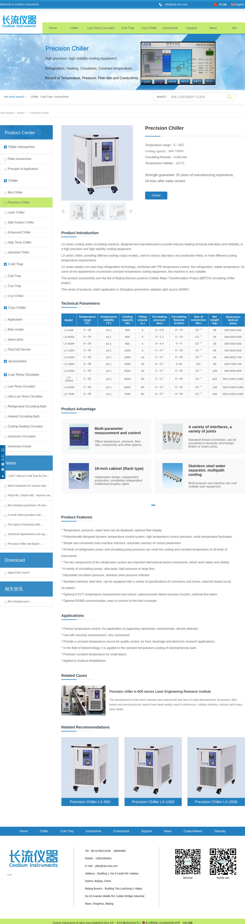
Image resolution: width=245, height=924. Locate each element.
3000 (127, 364)
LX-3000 (69, 364)
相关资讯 (14, 588)
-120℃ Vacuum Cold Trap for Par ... (29, 475)
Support (191, 28)
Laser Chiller (16, 212)
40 (142, 364)
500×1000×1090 (233, 378)
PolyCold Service (19, 349)
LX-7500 (69, 394)
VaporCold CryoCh (19, 572)
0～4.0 (159, 343)
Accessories (15, 361)
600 (127, 330)
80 (142, 378)
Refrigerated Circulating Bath (27, 406)
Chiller (74, 28)
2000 (127, 357)
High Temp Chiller (19, 242)
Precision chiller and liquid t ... (25, 543)
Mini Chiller (15, 192)
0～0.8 (159, 329)
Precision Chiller (19, 202)
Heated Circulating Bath (24, 416)
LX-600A (69, 336)
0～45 (179, 370)
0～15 (179, 329)
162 (214, 378)
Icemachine (170, 28)
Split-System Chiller (21, 222)
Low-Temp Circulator (101, 28)
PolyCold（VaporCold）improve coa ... (30, 495)
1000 (127, 350)
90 (214, 364)
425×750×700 (233, 364)
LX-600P (69, 343)
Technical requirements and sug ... (28, 534)
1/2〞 (198, 329)
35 (214, 330)
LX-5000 (69, 370)
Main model (15, 329)
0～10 (179, 336)
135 (214, 387)
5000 (127, 370)
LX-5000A (69, 379)
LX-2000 (69, 357)
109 (214, 370)
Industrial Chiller (18, 252)
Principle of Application (23, 168)
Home (53, 28)
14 (142, 357)
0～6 (179, 343)
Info (234, 28)
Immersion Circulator (22, 436)
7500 (127, 394)
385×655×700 (233, 357)
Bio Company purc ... (20, 601)
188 (214, 394)
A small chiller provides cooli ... (26, 514)
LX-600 (69, 330)
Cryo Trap (14, 286)
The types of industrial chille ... (25, 524)
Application (15, 319)
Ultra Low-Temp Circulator (25, 396)
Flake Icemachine (19, 147)
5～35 (87, 329)
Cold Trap (127, 28)
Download (15, 560)
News (213, 28)
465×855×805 (233, 370)
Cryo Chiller (149, 28)
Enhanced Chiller (19, 232)
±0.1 (108, 330)
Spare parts (15, 339)
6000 (127, 387)
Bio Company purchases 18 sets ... (28, 505)
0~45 (179, 364)
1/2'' (198, 364)
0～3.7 (159, 350)
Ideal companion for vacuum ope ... (28, 485)
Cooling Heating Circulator (25, 426)
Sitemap (219, 831)
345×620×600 (233, 350)
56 (214, 350)
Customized (121, 831)
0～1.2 (159, 336)
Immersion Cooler (19, 446)
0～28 (179, 350)
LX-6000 (69, 387)
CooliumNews (193, 831)
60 (214, 357)
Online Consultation (156, 196)
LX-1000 (69, 350)
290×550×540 (233, 330)
